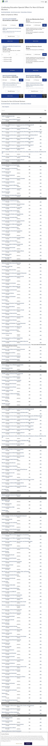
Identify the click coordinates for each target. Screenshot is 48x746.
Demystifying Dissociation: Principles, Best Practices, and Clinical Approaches (17, 541)
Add (40, 117)
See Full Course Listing (15, 12)
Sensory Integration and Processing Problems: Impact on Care (14, 666)
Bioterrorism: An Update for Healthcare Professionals (12, 244)
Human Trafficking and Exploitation (9, 296)
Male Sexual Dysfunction (7, 503)
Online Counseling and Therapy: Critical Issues (11, 669)
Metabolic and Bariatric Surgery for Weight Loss (11, 494)
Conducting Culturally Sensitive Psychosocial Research (13, 659)
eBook (21, 41)
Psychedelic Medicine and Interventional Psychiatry (12, 594)
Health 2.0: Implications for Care (8, 116)
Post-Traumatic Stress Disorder (8, 619)
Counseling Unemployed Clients (8, 616)
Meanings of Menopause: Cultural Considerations (11, 731)
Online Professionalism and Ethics (8, 352)
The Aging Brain (5, 581)
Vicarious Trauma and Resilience (8, 663)
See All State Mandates (5, 12)
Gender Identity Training (6, 254)
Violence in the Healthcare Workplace (9, 319)
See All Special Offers (15, 103)
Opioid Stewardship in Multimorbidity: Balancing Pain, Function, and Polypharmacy (18, 705)
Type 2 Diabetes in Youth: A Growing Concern (11, 529)
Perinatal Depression (6, 643)
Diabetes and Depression (7, 633)
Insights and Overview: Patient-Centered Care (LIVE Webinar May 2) (15, 128)
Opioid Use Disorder (6, 686)
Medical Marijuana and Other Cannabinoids (10, 712)
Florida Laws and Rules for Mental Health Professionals (13, 452)
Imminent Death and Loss (7, 333)
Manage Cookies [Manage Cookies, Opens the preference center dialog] (19, 744)
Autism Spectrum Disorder (7, 519)
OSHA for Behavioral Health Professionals (10, 459)
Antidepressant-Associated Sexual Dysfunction (11, 708)
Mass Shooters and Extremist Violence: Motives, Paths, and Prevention (16, 571)
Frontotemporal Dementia (7, 544)
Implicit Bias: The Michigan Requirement (10, 700)
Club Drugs (4, 696)
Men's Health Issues (6, 500)
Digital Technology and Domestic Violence (10, 330)
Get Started (12, 70)
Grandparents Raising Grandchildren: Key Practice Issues (13, 204)
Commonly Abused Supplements (8, 175)
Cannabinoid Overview (6, 171)
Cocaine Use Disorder (6, 679)
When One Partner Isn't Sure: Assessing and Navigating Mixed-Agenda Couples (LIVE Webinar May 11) (22, 131)
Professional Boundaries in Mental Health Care (11, 286)
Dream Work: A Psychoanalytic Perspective (10, 574)
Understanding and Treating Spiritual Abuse (10, 588)
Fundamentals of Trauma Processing (9, 558)
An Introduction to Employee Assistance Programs (12, 561)
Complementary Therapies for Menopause (10, 185)
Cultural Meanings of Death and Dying (9, 313)
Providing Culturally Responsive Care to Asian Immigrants (13, 220)
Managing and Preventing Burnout (8, 462)
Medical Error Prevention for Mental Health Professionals (13, 456)
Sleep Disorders (5, 400)
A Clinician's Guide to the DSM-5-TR (9, 591)
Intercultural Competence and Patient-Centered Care (12, 337)
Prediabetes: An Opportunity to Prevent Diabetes (11, 380)
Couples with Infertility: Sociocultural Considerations (12, 230)
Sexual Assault (5, 299)
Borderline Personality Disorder (8, 554)
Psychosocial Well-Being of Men (8, 507)
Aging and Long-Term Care (7, 368)
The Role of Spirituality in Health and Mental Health (12, 224)
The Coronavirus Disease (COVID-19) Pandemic (11, 119)
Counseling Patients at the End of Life (9, 289)
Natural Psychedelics (6, 191)
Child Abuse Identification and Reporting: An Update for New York (15, 341)
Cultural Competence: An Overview (9, 283)
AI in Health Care (5, 489)
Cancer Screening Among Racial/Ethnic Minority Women (13, 250)
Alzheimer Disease (5, 623)
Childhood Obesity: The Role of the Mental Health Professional (14, 515)
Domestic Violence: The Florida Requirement (11, 359)
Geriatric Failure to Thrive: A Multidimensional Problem (12, 364)
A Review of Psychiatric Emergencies (9, 673)
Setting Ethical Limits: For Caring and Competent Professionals (14, 273)
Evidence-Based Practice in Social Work (9, 466)
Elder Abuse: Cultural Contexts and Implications (11, 356)
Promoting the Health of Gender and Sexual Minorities (12, 214)
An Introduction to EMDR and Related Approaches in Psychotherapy (15, 534)
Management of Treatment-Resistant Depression (11, 639)
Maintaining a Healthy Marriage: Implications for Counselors (13, 605)
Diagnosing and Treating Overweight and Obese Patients (13, 237)
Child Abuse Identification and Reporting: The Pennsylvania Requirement (16, 344)
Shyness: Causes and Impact (7, 564)
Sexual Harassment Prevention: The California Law (12, 326)
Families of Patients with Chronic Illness (9, 240)
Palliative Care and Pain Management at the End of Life (12, 316)
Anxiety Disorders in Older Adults (8, 584)
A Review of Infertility (6, 234)
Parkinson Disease (5, 397)
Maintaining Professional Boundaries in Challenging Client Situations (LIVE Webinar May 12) (20, 134)
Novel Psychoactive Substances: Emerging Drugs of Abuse (13, 676)
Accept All (28, 744)
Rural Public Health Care (6, 257)
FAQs (42, 2)
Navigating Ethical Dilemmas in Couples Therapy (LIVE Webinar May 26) (16, 156)
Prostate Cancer (5, 510)
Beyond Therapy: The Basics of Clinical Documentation (13, 449)
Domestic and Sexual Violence (8, 293)
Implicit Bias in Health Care (7, 266)
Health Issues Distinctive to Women (9, 727)
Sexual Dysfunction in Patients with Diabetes (10, 393)
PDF (21, 96)
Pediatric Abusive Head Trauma (8, 525)
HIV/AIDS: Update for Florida (7, 390)
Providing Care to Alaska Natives (8, 306)
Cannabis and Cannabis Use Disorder (9, 690)
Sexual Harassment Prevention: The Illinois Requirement (13, 303)
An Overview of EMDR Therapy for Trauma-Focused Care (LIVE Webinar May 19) (17, 145)
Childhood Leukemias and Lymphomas (9, 522)
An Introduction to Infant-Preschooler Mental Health (12, 629)
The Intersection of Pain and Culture (9, 269)
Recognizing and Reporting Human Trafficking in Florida (13, 309)
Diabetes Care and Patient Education (9, 383)
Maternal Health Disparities (7, 717)
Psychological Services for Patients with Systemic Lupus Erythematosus (16, 538)
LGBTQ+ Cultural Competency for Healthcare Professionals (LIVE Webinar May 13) (18, 138)
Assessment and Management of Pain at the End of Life (13, 276)
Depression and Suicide (6, 646)
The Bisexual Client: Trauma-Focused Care (10, 200)
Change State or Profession (26, 12)
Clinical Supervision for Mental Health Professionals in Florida (14, 601)
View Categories (5, 106)
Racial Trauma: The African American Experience (11, 612)
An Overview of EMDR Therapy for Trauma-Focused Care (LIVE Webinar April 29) (18, 124)
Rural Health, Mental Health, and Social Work (10, 210)
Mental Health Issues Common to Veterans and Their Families (14, 636)
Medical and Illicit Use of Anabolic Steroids (10, 227)
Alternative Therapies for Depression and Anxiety (11, 188)
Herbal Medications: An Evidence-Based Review (11, 195)
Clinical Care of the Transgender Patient (10, 217)
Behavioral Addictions (6, 568)
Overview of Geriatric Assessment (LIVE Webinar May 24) (13, 148)
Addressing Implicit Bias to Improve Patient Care (11, 263)
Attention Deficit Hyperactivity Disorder (9, 626)
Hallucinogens (4, 693)
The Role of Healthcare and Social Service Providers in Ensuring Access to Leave (18, 479)
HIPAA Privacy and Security (7, 476)
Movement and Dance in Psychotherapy (10, 168)
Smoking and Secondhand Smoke (8, 247)
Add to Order (10, 41)
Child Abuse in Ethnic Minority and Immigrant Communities (13, 349)
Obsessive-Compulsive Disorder (8, 656)
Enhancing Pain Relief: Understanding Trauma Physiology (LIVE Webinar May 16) (17, 141)
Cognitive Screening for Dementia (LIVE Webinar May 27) (13, 159)
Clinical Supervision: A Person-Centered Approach (12, 609)
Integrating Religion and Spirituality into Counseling (12, 207)
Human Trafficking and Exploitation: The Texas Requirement (14, 323)
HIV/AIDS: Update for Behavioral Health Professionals (12, 373)
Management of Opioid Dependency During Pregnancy (13, 724)
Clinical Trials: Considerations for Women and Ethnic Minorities (14, 486)
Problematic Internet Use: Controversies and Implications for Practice (15, 548)
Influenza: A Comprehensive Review (9, 386)
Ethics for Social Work (6, 279)
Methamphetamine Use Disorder (8, 683)
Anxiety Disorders (5, 551)
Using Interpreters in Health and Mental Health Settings (13, 482)
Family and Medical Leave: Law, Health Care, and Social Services (14, 469)
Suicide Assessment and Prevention (9, 653)
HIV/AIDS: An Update (6, 403)
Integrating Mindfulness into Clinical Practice (10, 165)
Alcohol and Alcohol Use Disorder (8, 578)
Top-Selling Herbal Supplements (8, 181)
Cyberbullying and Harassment (8, 649)
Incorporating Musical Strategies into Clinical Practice (12, 598)
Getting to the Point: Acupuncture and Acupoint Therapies (13, 178)
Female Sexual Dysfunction (7, 720)
